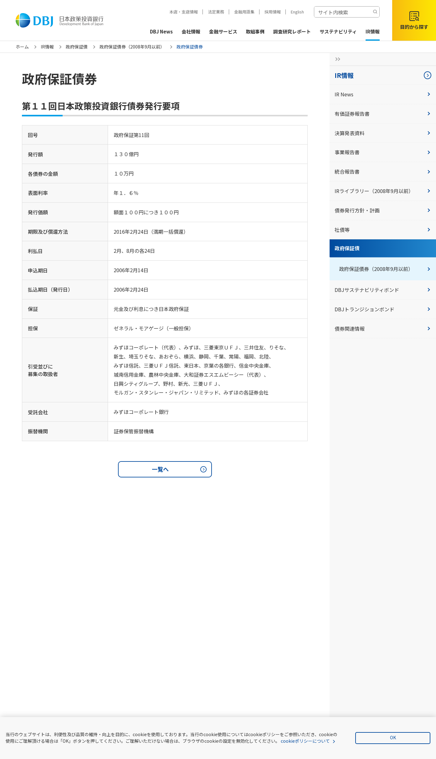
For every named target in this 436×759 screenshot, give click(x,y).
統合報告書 (383, 171)
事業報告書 (383, 152)
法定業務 (216, 12)
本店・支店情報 (183, 12)
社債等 (383, 229)
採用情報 (272, 12)
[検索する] (375, 12)
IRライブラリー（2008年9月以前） (383, 191)
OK (393, 737)
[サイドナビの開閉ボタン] (336, 59)
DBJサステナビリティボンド (383, 289)
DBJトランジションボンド (383, 309)
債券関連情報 (383, 328)
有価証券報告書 (383, 113)
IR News (383, 94)
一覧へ (180, 469)
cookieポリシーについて (305, 741)
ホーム (22, 46)
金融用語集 (244, 12)
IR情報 (47, 46)
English (297, 12)
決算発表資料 (383, 133)
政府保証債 (77, 46)
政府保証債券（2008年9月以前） (132, 46)
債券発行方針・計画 (383, 210)
